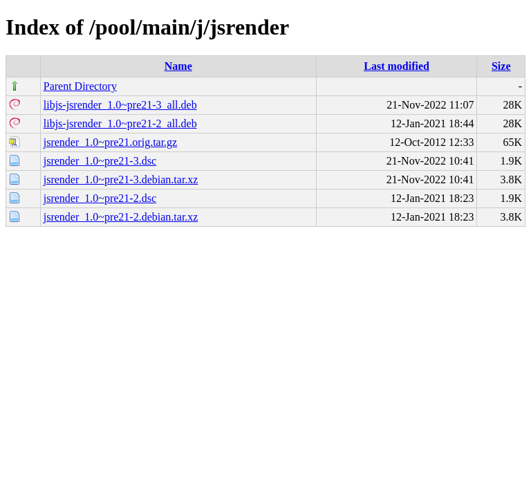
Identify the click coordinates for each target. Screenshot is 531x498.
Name (178, 66)
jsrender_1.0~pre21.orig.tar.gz (110, 142)
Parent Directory (80, 86)
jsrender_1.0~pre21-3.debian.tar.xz (121, 179)
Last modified (396, 66)
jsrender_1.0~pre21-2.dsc (100, 198)
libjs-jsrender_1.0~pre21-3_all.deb (120, 105)
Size (501, 66)
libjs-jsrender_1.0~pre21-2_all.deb (120, 123)
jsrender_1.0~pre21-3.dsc (100, 161)
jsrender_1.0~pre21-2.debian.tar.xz (121, 217)
